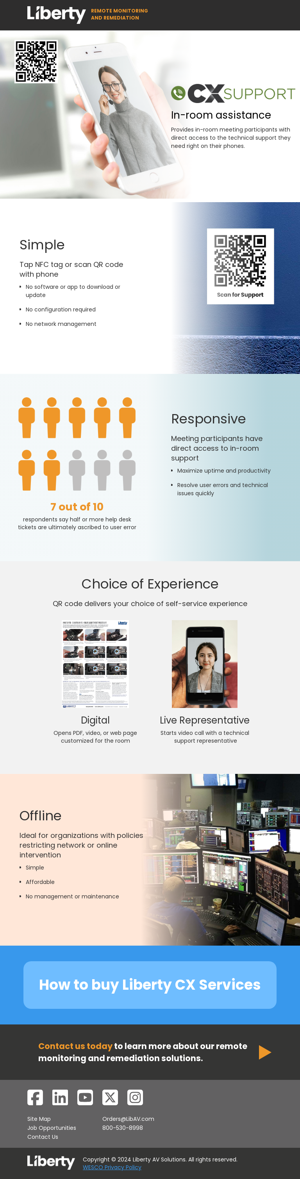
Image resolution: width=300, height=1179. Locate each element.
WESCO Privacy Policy (112, 1167)
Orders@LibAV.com (128, 1119)
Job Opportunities (51, 1128)
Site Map (39, 1119)
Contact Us (42, 1137)
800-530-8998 (122, 1128)
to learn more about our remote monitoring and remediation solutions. (142, 1052)
